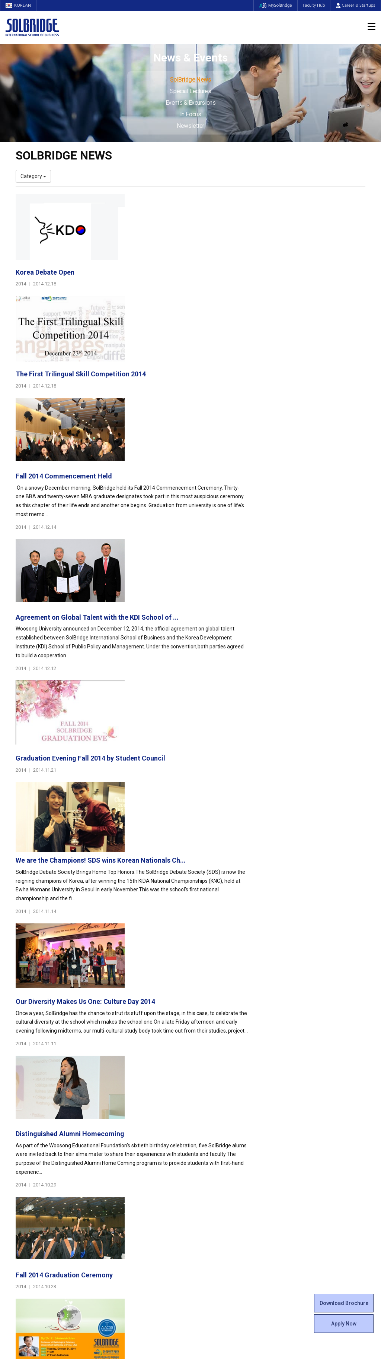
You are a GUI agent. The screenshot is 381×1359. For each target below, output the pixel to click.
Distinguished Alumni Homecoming (190, 749)
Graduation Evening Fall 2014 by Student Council (210, 514)
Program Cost (302, 1141)
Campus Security (216, 1230)
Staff (22, 1201)
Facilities (206, 1208)
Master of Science (127, 1163)
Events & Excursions (190, 102)
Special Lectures (190, 91)
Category (33, 176)
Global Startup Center (221, 1141)
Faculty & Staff (36, 1182)
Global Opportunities (135, 1197)
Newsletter (190, 125)
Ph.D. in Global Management (139, 1171)
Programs (120, 1122)
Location (26, 1163)
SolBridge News (190, 79)
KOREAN (18, 5)
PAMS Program (124, 1223)
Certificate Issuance (219, 1178)
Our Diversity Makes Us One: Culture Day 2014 (205, 671)
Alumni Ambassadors (131, 1245)
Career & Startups (355, 5)
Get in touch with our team (280, 1093)
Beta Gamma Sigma (220, 1156)
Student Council (214, 1134)
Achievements (33, 1156)
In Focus (190, 114)
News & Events (307, 1174)
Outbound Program (128, 1216)
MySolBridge (274, 5)
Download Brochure (344, 1303)
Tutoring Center (214, 1223)
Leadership (29, 1141)
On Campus (212, 1197)
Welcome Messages (39, 1148)
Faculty (24, 1193)
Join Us (24, 1208)
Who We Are (30, 1134)
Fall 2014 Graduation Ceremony (184, 827)
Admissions (302, 1122)
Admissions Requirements (317, 1134)
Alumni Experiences (219, 1163)
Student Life (213, 1122)
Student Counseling (219, 1216)
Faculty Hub (313, 5)
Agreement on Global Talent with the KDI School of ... (217, 436)
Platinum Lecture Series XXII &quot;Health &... (207, 906)
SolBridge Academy (129, 1178)
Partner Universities (129, 1208)
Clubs (202, 1148)
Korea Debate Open (165, 201)
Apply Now (343, 1324)
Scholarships (301, 1148)
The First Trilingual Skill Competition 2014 (201, 280)
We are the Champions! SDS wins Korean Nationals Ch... (221, 593)
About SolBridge (38, 1122)
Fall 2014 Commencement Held (184, 358)
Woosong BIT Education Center (232, 1171)
